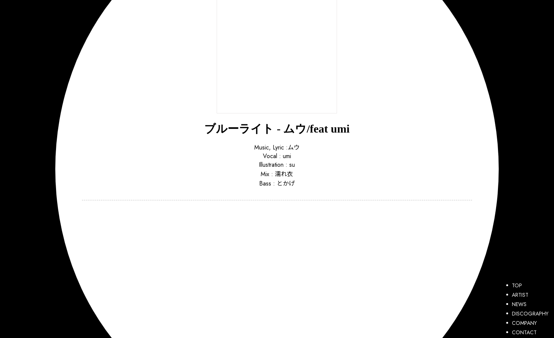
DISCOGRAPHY (527, 313)
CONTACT (521, 332)
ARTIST (517, 295)
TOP (514, 285)
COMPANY (521, 323)
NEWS (516, 304)
